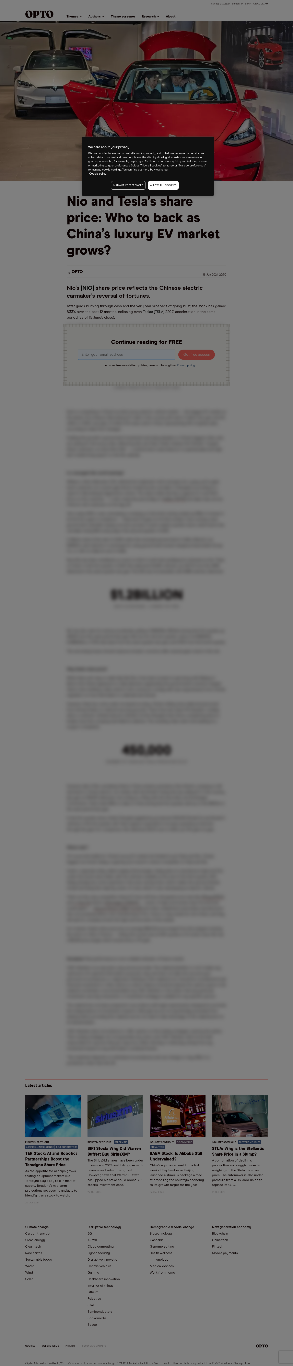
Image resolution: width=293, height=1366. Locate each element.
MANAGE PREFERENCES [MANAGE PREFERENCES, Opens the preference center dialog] (128, 185)
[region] (148, 166)
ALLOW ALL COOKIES (163, 185)
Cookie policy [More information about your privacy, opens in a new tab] (97, 174)
